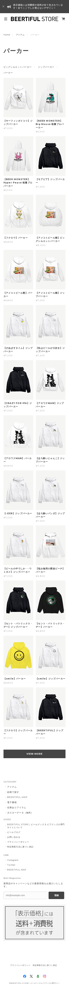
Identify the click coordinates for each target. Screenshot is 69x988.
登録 (56, 895)
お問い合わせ (13, 837)
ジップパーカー (46, 67)
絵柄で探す (13, 792)
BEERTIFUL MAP (17, 797)
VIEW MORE (34, 753)
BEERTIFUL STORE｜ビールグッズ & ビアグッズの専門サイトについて (36, 826)
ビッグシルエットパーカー (17, 67)
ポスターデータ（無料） (20, 812)
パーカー (8, 72)
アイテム (20, 34)
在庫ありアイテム (16, 807)
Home (6, 34)
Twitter (11, 865)
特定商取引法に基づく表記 (20, 846)
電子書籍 (12, 802)
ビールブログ (13, 832)
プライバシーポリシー (18, 842)
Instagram (13, 860)
